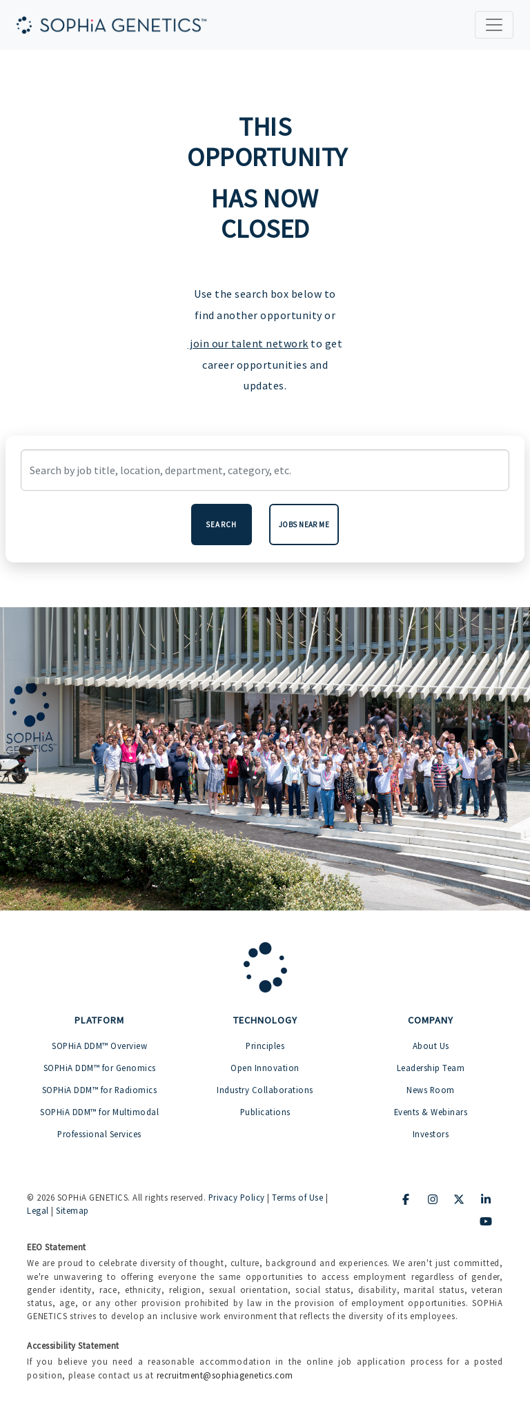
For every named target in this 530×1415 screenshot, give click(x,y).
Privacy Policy (236, 1197)
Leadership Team (431, 1067)
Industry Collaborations (265, 1089)
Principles (265, 1045)
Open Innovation (265, 1067)
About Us (431, 1045)
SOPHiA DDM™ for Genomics (99, 1067)
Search (221, 524)
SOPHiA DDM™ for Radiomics (99, 1089)
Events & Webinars (431, 1111)
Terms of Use (297, 1197)
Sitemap (72, 1210)
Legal (38, 1210)
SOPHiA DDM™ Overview (99, 1045)
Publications (265, 1111)
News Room (430, 1089)
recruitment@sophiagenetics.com (225, 1375)
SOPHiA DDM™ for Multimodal (99, 1111)
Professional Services (99, 1133)
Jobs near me (304, 524)
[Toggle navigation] (494, 25)
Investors (431, 1133)
